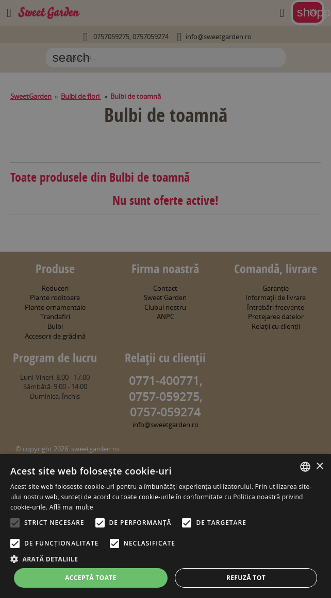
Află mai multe (71, 507)
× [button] (319, 466)
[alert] (165, 299)
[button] (165, 559)
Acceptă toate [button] (91, 577)
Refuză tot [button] (246, 577)
